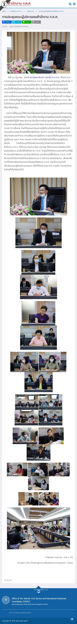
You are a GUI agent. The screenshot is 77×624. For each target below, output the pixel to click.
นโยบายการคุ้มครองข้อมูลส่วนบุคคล (20, 612)
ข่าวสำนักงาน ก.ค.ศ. (16, 11)
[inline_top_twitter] (16, 22)
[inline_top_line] (26, 22)
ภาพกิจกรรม (30, 11)
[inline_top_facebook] (7, 22)
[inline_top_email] (36, 22)
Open (70, 3)
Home (4, 11)
